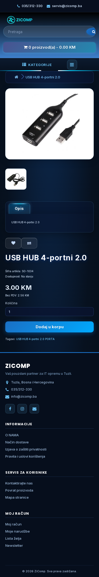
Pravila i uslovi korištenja (25, 456)
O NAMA (12, 435)
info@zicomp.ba (24, 396)
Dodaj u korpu (50, 326)
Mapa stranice (17, 497)
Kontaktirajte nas (19, 483)
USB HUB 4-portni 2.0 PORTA (35, 339)
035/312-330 (32, 6)
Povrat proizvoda (19, 490)
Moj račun (13, 524)
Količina (11, 303)
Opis (19, 208)
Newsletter (14, 545)
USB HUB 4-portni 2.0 (43, 77)
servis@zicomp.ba (67, 6)
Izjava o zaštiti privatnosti (25, 449)
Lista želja (13, 538)
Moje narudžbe (17, 531)
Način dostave (17, 442)
